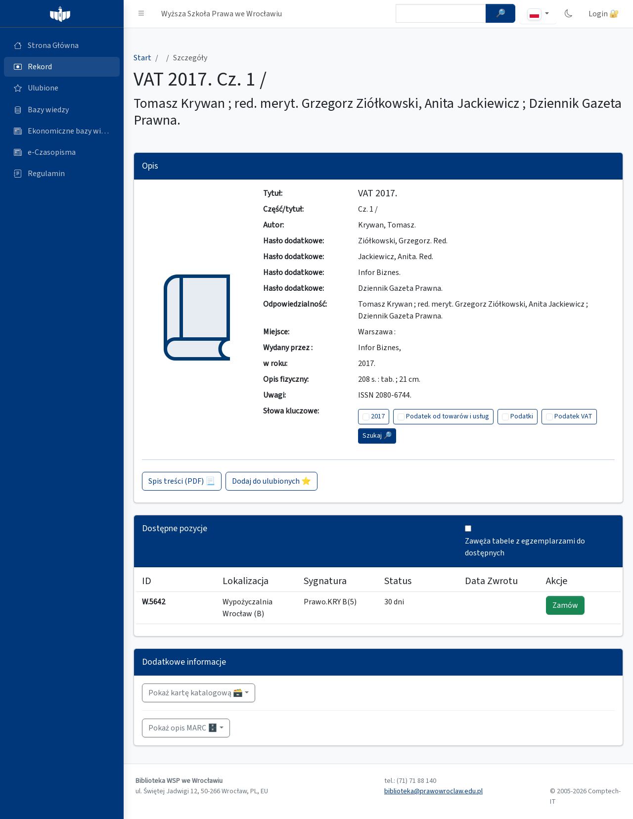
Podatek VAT (573, 416)
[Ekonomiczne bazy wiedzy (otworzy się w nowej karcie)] (62, 131)
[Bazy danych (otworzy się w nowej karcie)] (62, 110)
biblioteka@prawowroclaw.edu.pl (433, 791)
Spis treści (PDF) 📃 (181, 481)
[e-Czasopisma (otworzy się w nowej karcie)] (62, 152)
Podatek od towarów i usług (447, 416)
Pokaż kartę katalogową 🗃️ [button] (195, 692)
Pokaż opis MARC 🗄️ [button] (183, 728)
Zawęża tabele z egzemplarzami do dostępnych (525, 547)
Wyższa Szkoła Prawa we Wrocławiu (221, 13)
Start (142, 57)
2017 (378, 416)
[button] (141, 14)
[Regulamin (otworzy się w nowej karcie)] (62, 173)
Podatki (521, 416)
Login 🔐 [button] (603, 13)
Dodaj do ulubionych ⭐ (271, 481)
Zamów (565, 605)
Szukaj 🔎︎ (377, 436)
